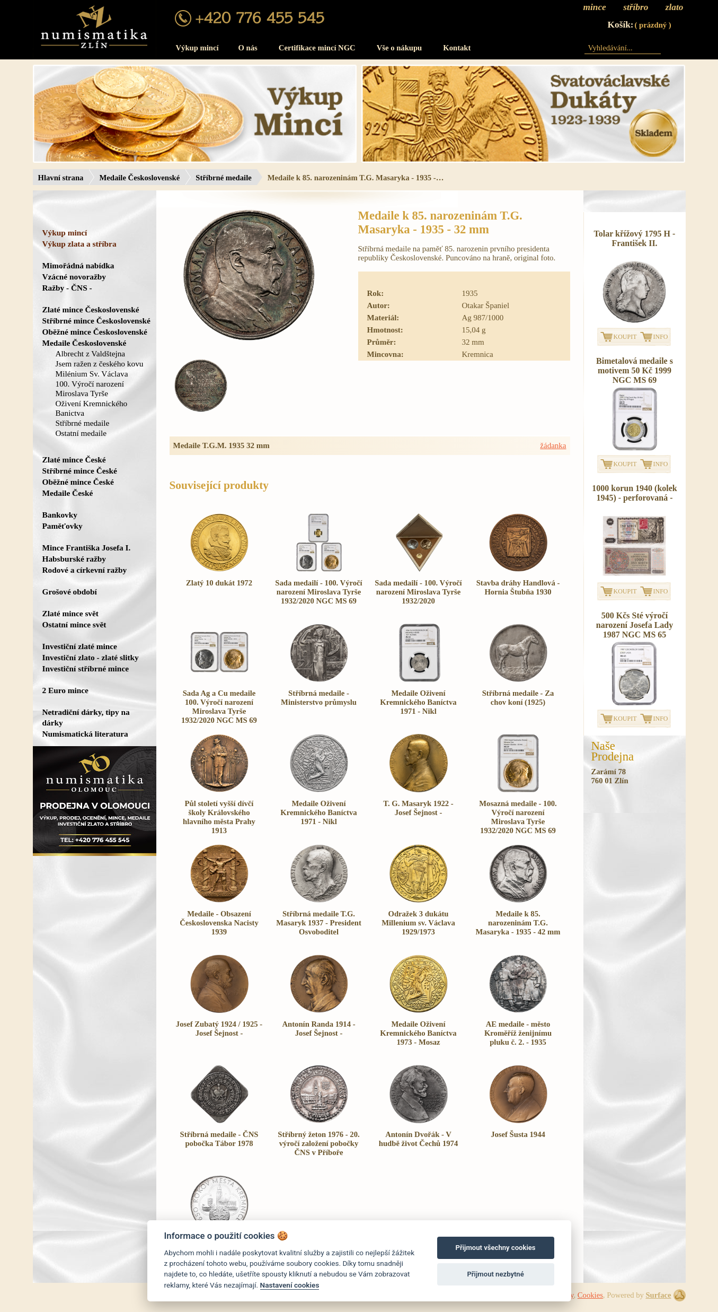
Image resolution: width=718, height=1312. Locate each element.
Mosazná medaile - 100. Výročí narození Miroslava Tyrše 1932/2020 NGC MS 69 (518, 817)
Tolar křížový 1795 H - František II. (635, 238)
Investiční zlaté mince (79, 646)
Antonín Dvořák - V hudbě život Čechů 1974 (418, 1139)
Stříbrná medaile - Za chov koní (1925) (518, 697)
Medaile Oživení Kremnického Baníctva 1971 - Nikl (418, 702)
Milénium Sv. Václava (92, 373)
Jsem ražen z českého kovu (100, 363)
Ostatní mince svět (74, 624)
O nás (248, 47)
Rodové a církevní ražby (84, 569)
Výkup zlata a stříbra (79, 243)
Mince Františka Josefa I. (86, 547)
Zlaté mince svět (70, 613)
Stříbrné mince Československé (96, 320)
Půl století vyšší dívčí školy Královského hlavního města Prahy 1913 (219, 817)
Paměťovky (62, 525)
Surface (658, 1295)
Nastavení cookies (290, 1285)
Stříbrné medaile (223, 177)
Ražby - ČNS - (67, 287)
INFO (660, 336)
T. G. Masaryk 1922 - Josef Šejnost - (418, 808)
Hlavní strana (61, 177)
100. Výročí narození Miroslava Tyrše (90, 388)
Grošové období (69, 591)
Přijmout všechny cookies (496, 1248)
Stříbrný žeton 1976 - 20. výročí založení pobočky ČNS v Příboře (318, 1143)
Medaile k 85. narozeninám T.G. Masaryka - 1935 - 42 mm (518, 922)
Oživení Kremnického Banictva (92, 408)
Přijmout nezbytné (495, 1274)
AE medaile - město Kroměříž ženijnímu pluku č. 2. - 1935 (518, 1033)
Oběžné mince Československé (94, 331)
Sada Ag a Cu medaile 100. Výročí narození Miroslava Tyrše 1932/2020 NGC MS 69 (219, 706)
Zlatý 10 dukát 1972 (219, 583)
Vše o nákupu (399, 47)
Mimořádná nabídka (78, 265)
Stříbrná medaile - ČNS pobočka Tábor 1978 (219, 1139)
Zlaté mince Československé (90, 309)
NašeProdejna (612, 751)
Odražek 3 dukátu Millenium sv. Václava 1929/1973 (418, 922)
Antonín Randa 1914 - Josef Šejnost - (318, 1028)
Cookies (590, 1295)
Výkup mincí (197, 47)
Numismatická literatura (85, 733)
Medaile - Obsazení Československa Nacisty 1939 (219, 922)
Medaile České (67, 492)
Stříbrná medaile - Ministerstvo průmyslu (319, 697)
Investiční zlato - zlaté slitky (90, 657)
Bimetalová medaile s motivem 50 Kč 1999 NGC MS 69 (634, 370)
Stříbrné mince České (79, 470)
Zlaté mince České (74, 459)
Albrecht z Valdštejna (91, 353)
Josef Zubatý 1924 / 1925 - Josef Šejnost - (219, 1028)
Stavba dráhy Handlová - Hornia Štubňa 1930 (518, 587)
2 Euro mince (65, 690)
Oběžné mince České (78, 481)
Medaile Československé (139, 177)
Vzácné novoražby (74, 276)
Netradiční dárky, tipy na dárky (86, 717)
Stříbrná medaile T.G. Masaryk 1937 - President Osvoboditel (318, 922)
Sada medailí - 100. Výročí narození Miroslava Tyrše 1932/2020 (418, 592)
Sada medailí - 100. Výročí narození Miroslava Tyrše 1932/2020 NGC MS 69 (318, 592)
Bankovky (59, 514)
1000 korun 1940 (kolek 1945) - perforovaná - (634, 493)
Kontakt (457, 47)
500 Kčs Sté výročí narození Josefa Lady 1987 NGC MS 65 (634, 625)
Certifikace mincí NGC (317, 47)
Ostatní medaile (81, 433)
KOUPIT (625, 336)
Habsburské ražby (74, 558)
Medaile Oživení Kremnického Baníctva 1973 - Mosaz (418, 1033)
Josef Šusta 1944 (518, 1134)
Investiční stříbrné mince (85, 668)
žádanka (553, 445)
